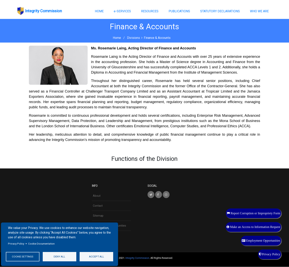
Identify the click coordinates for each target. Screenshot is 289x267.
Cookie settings (22, 256)
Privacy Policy (16, 243)
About (96, 197)
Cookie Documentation (41, 243)
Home (117, 38)
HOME (99, 11)
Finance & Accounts (157, 38)
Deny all (59, 256)
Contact (98, 207)
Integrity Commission (137, 257)
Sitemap (98, 217)
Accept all (96, 256)
